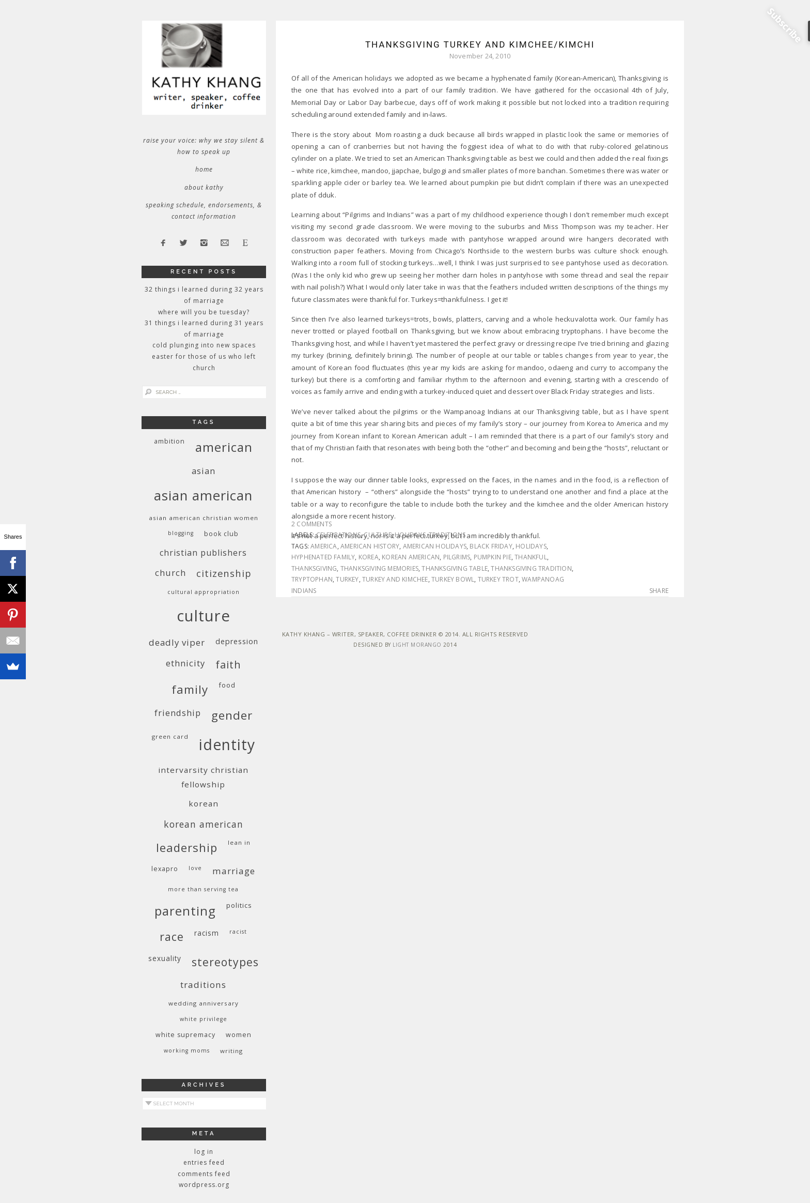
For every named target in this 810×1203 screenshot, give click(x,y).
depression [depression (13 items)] (236, 641)
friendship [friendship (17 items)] (177, 713)
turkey (347, 579)
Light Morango (417, 644)
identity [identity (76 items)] (227, 744)
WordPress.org (204, 1184)
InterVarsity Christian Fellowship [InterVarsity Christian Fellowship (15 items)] (203, 777)
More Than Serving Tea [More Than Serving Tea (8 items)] (203, 889)
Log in (203, 1151)
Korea (369, 557)
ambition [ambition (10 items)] (169, 441)
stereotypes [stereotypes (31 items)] (225, 961)
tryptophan (312, 579)
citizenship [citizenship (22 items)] (224, 573)
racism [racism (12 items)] (206, 933)
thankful (531, 557)
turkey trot (498, 579)
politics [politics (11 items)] (239, 905)
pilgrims (457, 557)
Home (204, 169)
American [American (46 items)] (224, 446)
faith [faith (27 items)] (228, 665)
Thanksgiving (314, 568)
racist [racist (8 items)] (238, 931)
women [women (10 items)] (239, 1034)
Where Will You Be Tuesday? (204, 312)
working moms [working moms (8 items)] (187, 1050)
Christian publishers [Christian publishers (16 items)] (203, 552)
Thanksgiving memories (379, 568)
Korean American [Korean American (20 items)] (203, 824)
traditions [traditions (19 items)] (203, 985)
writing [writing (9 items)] (231, 1051)
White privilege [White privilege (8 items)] (203, 1019)
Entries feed (204, 1162)
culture (377, 534)
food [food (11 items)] (227, 685)
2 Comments (311, 524)
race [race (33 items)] (172, 936)
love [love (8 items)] (195, 868)
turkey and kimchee (395, 579)
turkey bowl (452, 579)
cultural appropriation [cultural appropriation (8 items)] (203, 592)
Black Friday (491, 546)
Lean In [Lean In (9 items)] (239, 842)
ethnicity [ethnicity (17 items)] (185, 663)
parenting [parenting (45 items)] (185, 910)
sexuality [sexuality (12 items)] (164, 958)
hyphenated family (323, 557)
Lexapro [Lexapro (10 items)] (164, 868)
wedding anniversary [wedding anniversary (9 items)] (203, 1003)
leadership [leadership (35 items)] (186, 847)
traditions (447, 534)
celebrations (338, 534)
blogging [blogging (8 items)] (181, 533)
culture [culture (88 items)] (203, 615)
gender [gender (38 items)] (232, 715)
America (323, 546)
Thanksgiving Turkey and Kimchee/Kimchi (480, 44)
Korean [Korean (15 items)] (204, 803)
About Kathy (204, 187)
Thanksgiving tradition (531, 568)
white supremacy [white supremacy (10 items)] (185, 1034)
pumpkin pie (492, 557)
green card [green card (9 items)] (170, 736)
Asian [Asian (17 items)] (203, 471)
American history (369, 546)
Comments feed (204, 1173)
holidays (410, 534)
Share (658, 591)
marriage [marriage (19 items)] (233, 871)
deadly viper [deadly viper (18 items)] (177, 642)
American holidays (434, 546)
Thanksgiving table (455, 568)
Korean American (411, 557)
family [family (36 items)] (190, 689)
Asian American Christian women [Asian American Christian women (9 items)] (203, 518)
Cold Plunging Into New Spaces (204, 345)
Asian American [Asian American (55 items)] (203, 495)
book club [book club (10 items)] (221, 533)
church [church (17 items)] (170, 572)
